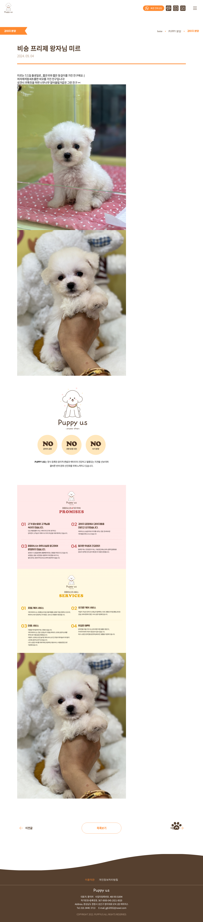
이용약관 (90, 879)
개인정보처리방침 (108, 879)
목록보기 (101, 828)
